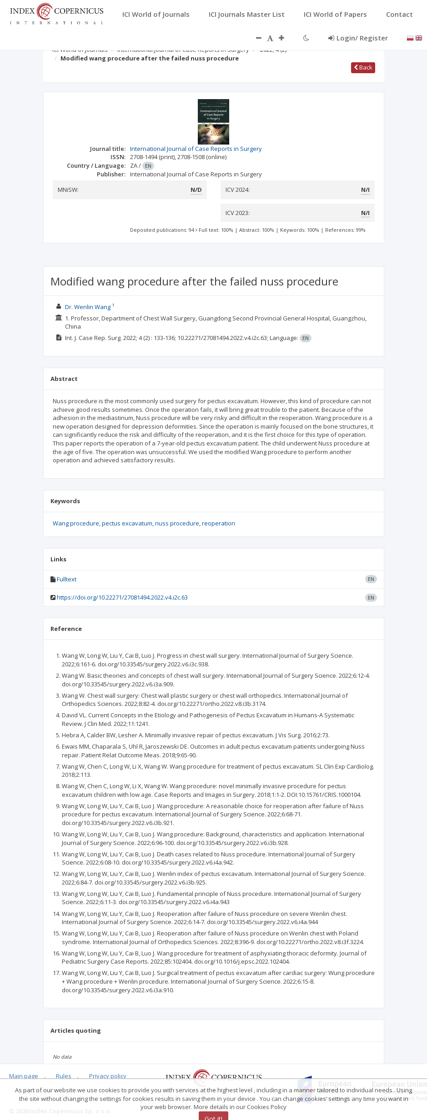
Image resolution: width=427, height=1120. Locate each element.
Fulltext (66, 579)
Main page (23, 1076)
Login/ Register (358, 37)
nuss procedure (177, 523)
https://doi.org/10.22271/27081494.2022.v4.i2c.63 (122, 597)
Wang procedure (76, 523)
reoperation (218, 523)
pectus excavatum (127, 523)
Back (363, 67)
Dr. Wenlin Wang (88, 307)
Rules (63, 1076)
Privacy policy (107, 1076)
